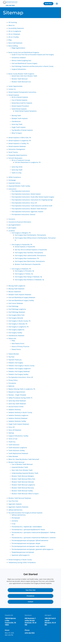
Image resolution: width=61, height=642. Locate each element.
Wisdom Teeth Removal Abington (23, 476)
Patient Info (12, 338)
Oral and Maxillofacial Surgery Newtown (21, 297)
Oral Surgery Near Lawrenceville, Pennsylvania (30, 255)
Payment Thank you (15, 360)
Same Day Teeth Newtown (17, 404)
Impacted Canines (14, 183)
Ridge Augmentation (18, 48)
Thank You (11, 442)
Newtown (28, 615)
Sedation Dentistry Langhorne (18, 415)
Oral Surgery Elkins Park (16, 315)
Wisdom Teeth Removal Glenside (23, 482)
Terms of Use (12, 439)
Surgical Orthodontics (19, 69)
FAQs (13, 341)
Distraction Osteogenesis (16, 149)
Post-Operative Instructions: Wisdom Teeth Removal (29, 209)
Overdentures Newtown (16, 335)
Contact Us (12, 89)
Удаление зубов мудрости (20, 555)
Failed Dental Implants (19, 109)
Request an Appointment (16, 392)
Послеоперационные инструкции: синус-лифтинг (29, 546)
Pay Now (11, 357)
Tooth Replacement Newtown (18, 453)
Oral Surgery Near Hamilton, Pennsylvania (29, 252)
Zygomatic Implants (15, 504)
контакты (15, 521)
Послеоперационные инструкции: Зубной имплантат (30, 540)
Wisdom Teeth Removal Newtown (19, 498)
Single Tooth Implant (18, 127)
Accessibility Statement (16, 28)
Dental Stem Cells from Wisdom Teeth (24, 76)
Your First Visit (13, 501)
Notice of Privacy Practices (20, 346)
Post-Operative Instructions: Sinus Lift (24, 203)
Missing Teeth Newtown (16, 289)
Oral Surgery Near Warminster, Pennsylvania (30, 261)
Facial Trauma (13, 152)
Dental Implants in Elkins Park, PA (19, 137)
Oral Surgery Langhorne (16, 330)
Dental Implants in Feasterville (25, 247)
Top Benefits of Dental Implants (22, 130)
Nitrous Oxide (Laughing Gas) (21, 60)
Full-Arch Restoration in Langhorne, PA (28, 162)
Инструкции (16, 518)
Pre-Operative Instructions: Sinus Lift (20, 377)
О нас (13, 524)
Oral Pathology (13, 306)
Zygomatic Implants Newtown (18, 507)
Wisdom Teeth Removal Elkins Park (23, 479)
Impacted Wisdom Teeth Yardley (19, 186)
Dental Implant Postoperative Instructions (22, 92)
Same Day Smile (17, 167)
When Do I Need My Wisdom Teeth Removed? (23, 459)
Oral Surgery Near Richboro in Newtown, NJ (29, 280)
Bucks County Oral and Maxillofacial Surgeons (23, 52)
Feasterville (9, 615)
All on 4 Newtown (14, 34)
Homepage (12, 180)
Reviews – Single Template (17, 395)
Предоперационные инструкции (23, 552)
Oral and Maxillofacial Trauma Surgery (24, 63)
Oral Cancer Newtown (15, 303)
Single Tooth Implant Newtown (18, 424)
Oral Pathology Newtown (16, 312)
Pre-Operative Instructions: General (23, 214)
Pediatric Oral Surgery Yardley (18, 374)
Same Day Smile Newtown (17, 401)
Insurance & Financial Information (19, 222)
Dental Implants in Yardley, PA (18, 143)
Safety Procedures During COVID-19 (20, 398)
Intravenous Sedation (19, 57)
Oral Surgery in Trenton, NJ (24, 274)
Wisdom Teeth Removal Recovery (23, 488)
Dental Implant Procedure (20, 106)
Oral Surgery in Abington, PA (21, 233)
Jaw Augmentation (14, 225)
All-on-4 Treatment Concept (21, 160)
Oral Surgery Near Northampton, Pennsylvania (30, 235)
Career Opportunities (15, 86)
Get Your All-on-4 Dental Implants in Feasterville (31, 250)
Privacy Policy (13, 380)
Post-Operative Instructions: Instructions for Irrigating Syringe (32, 200)
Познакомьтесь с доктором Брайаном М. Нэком (28, 529)
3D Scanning (12, 22)
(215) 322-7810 (29, 633)
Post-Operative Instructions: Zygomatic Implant (27, 211)
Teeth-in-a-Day (16, 173)
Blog (9, 40)
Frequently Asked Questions (17, 155)
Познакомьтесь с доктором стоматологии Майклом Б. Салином (34, 537)
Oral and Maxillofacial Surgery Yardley (21, 300)
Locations (11, 231)
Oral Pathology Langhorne (17, 309)
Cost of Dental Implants (19, 100)
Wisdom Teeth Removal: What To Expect (25, 494)
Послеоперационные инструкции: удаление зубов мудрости (32, 549)
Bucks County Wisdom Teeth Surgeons (21, 74)
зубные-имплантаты (15, 510)
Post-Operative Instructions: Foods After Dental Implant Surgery (33, 197)
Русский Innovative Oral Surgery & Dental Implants (25, 513)
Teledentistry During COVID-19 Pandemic (22, 562)
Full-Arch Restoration (15, 158)
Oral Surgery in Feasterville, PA (22, 244)
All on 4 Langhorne (14, 31)
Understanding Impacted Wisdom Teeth (25, 473)
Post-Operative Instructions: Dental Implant (26, 194)
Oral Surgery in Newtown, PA (21, 269)
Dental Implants (13, 95)
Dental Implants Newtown (17, 146)
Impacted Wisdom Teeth (20, 467)
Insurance (11, 219)
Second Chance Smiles (16, 406)
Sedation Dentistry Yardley (17, 421)
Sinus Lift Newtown (14, 430)
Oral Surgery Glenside (15, 318)
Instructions (12, 189)
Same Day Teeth (17, 124)
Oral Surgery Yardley (15, 333)
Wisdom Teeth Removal (19, 79)
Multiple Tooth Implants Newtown (19, 294)
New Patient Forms (18, 343)
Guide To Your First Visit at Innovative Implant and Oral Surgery (33, 55)
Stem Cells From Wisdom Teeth (22, 470)
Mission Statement (14, 292)
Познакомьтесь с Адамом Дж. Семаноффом (27, 527)
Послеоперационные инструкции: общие (26, 543)
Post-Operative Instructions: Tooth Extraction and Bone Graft (32, 206)
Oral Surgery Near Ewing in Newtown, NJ (28, 277)
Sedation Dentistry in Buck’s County (20, 412)
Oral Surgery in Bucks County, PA (19, 321)
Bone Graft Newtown (15, 43)
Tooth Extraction (13, 445)
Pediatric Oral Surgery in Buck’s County (21, 366)
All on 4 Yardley (13, 37)
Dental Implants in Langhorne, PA (19, 140)
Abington (48, 615)
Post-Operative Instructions (21, 191)
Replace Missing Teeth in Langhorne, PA (21, 389)
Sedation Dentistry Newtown (17, 418)
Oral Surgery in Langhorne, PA (18, 327)
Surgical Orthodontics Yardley (18, 436)
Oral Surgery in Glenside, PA (17, 324)
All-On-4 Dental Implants (20, 97)
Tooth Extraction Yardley (16, 450)
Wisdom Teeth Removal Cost (21, 82)
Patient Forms (16, 349)
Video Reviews (13, 456)
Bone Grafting (13, 46)
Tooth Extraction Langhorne (17, 447)
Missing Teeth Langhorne (16, 286)
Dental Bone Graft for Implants (22, 103)
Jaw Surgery (12, 228)
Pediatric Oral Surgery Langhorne (19, 368)
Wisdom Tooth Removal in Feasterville (27, 264)
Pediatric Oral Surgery (15, 363)
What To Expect (17, 133)
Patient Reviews (13, 354)
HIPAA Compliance (14, 177)
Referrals (11, 386)
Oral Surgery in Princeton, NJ (24, 271)
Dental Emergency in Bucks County (20, 560)
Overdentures (16, 121)
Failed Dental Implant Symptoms (26, 111)
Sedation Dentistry (14, 409)
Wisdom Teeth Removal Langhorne (23, 485)
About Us (11, 25)
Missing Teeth (16, 115)
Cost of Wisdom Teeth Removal (22, 464)
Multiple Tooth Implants (20, 118)
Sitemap (11, 433)
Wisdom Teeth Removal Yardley (22, 491)
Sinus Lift (11, 427)
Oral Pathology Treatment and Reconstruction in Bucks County (32, 66)
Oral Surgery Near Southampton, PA (27, 258)
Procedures (12, 383)
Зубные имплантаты (19, 515)
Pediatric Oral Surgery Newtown (19, 371)
